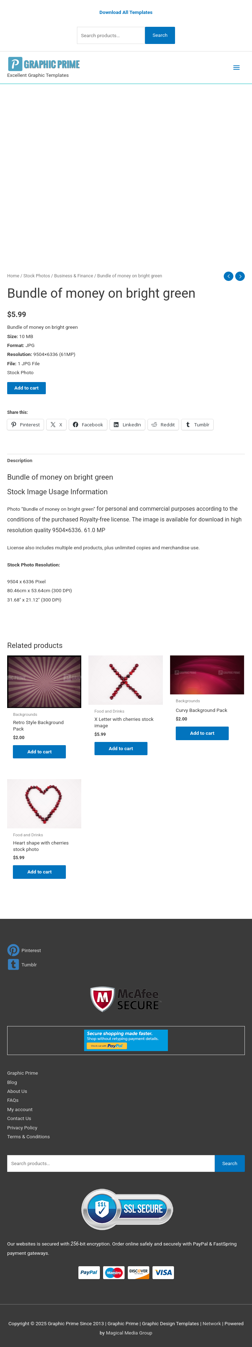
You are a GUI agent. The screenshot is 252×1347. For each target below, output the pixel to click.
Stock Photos (36, 275)
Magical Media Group (129, 1333)
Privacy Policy (22, 1127)
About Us (17, 1091)
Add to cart (26, 388)
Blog (12, 1082)
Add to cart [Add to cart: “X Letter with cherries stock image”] (121, 748)
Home (13, 275)
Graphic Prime (22, 1073)
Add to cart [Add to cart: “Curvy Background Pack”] (202, 733)
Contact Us (19, 1118)
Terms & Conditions (28, 1136)
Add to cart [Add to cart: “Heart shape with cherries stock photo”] (39, 872)
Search (160, 35)
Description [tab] (19, 460)
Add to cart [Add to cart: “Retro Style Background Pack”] (39, 751)
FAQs (13, 1100)
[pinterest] (24, 950)
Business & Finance (73, 275)
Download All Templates (126, 12)
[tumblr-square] (22, 964)
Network (212, 1323)
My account (20, 1109)
